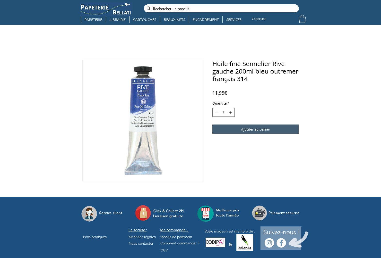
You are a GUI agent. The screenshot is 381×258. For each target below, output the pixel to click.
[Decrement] (216, 112)
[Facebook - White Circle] (281, 243)
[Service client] (110, 213)
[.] (188, 231)
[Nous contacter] (141, 243)
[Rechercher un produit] (221, 9)
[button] (302, 19)
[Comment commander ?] (179, 243)
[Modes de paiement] (176, 237)
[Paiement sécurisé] (284, 213)
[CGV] (164, 250)
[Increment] (231, 112)
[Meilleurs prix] (228, 210)
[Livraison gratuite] (168, 215)
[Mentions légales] (142, 237)
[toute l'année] (229, 215)
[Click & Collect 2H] (168, 210)
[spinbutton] (223, 112)
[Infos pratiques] (99, 237)
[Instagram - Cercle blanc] (269, 243)
